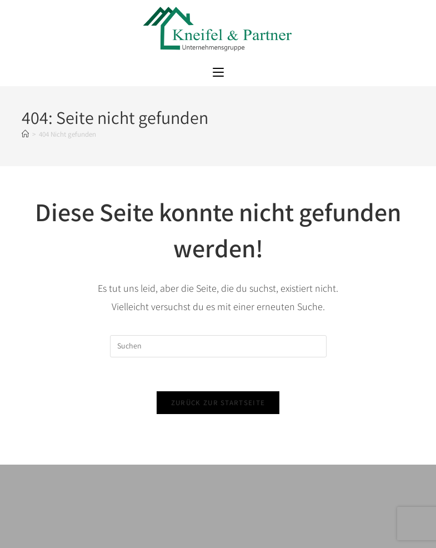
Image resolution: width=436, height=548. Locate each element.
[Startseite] (25, 134)
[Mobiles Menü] (218, 72)
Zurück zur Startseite (218, 402)
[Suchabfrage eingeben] (218, 346)
